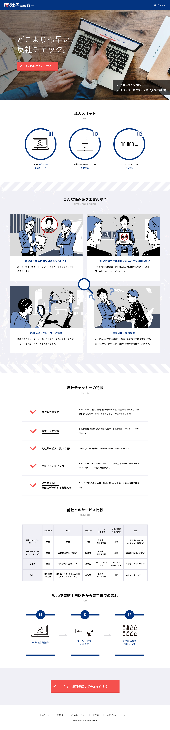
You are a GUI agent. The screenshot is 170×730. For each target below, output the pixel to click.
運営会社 (60, 715)
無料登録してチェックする (38, 65)
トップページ (44, 715)
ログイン (159, 5)
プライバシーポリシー (78, 715)
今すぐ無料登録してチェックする (85, 686)
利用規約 (96, 715)
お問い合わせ (111, 715)
